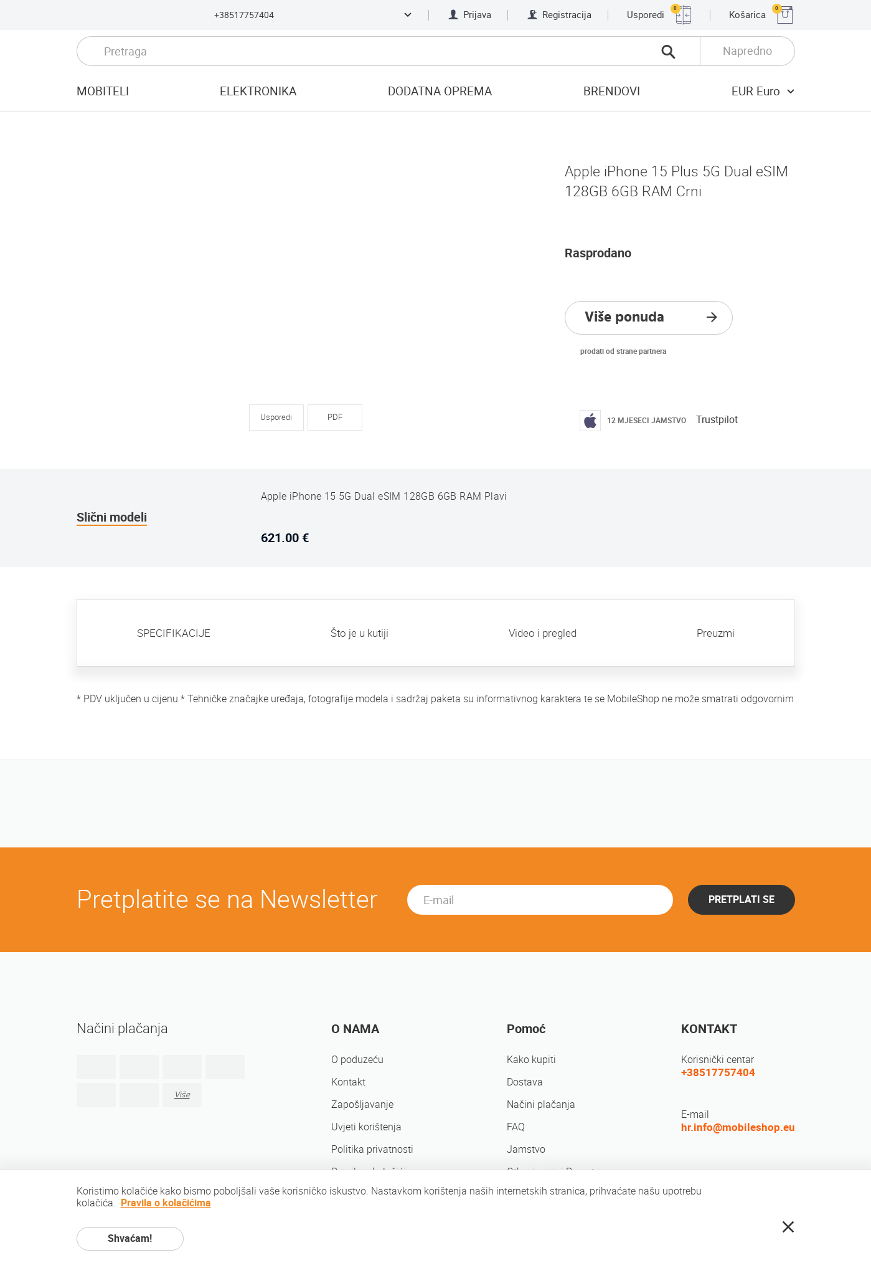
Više (182, 1094)
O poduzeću (357, 1060)
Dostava (525, 1082)
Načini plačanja (541, 1104)
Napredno (747, 50)
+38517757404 (244, 15)
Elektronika (258, 91)
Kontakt (348, 1082)
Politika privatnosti (372, 1149)
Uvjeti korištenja (366, 1127)
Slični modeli (112, 517)
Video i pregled (543, 633)
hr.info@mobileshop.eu (738, 1127)
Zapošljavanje (362, 1104)
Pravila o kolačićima (166, 1203)
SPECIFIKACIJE (173, 633)
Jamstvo (526, 1149)
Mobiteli (103, 91)
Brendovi (611, 91)
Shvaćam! (130, 1238)
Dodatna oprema (440, 91)
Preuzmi (716, 633)
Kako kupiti (531, 1060)
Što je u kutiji (359, 633)
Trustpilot (717, 420)
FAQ (516, 1127)
